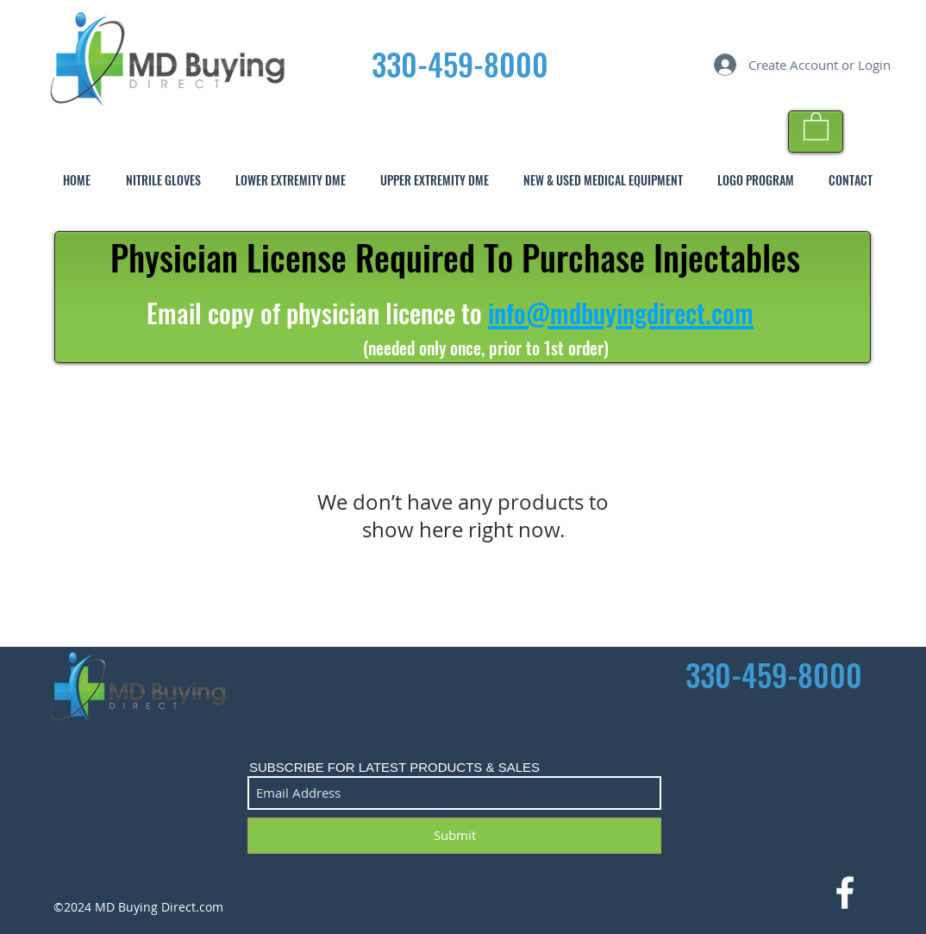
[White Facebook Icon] (845, 892)
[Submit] (454, 836)
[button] (816, 125)
